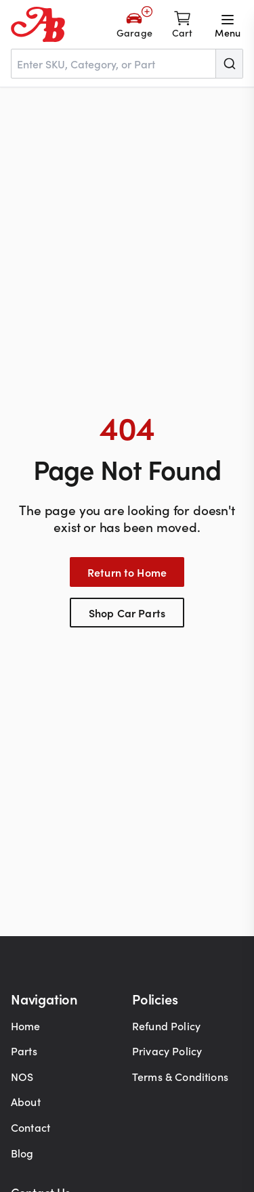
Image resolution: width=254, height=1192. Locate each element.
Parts (24, 1050)
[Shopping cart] (182, 24)
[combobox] (127, 63)
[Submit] (228, 63)
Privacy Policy (167, 1050)
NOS (22, 1076)
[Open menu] (227, 24)
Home (26, 1025)
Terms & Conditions (180, 1076)
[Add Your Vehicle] (134, 24)
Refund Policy (166, 1025)
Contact (30, 1127)
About (26, 1101)
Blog (22, 1152)
